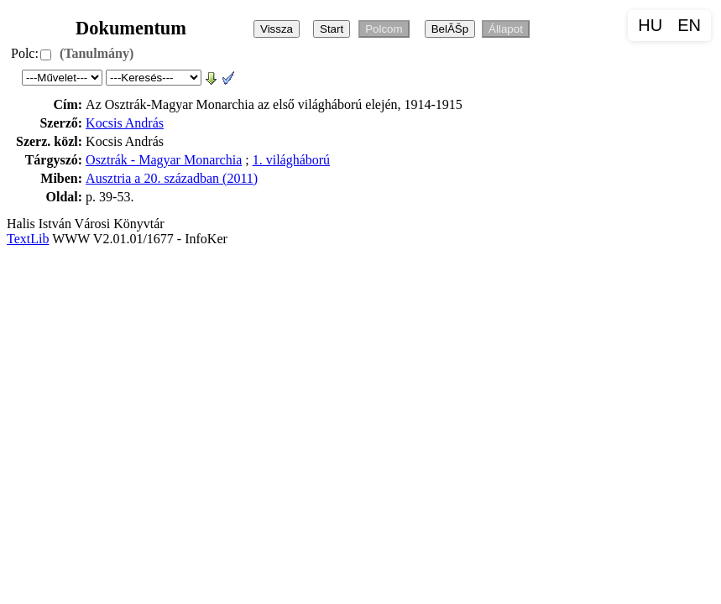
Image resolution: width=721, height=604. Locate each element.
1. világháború (291, 160)
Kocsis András (125, 123)
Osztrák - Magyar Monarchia (164, 160)
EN (689, 25)
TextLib (28, 239)
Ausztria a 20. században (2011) (172, 178)
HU (650, 25)
